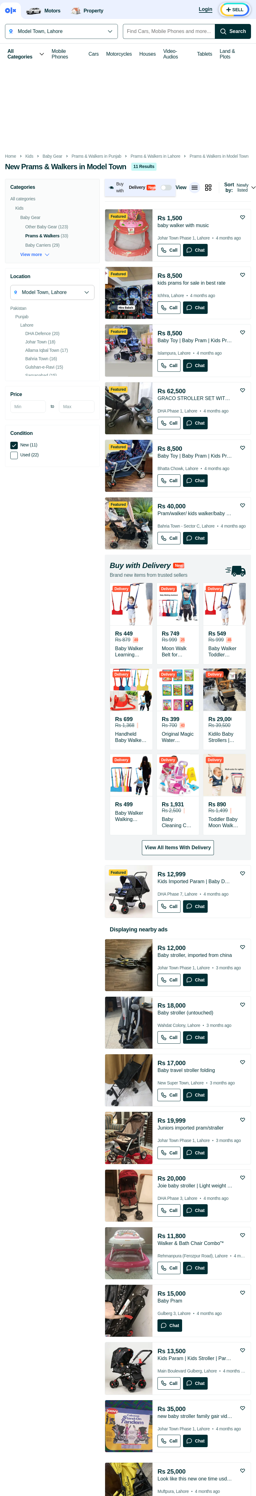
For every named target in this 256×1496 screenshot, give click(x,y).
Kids (29, 156)
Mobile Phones (60, 54)
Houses (147, 54)
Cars (94, 54)
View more (35, 254)
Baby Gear (52, 156)
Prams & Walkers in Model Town (219, 156)
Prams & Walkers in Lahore (156, 156)
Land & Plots (227, 54)
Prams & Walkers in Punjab (96, 156)
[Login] (205, 10)
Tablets (204, 54)
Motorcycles (119, 54)
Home (10, 156)
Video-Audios (170, 54)
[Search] (233, 31)
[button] (140, 187)
